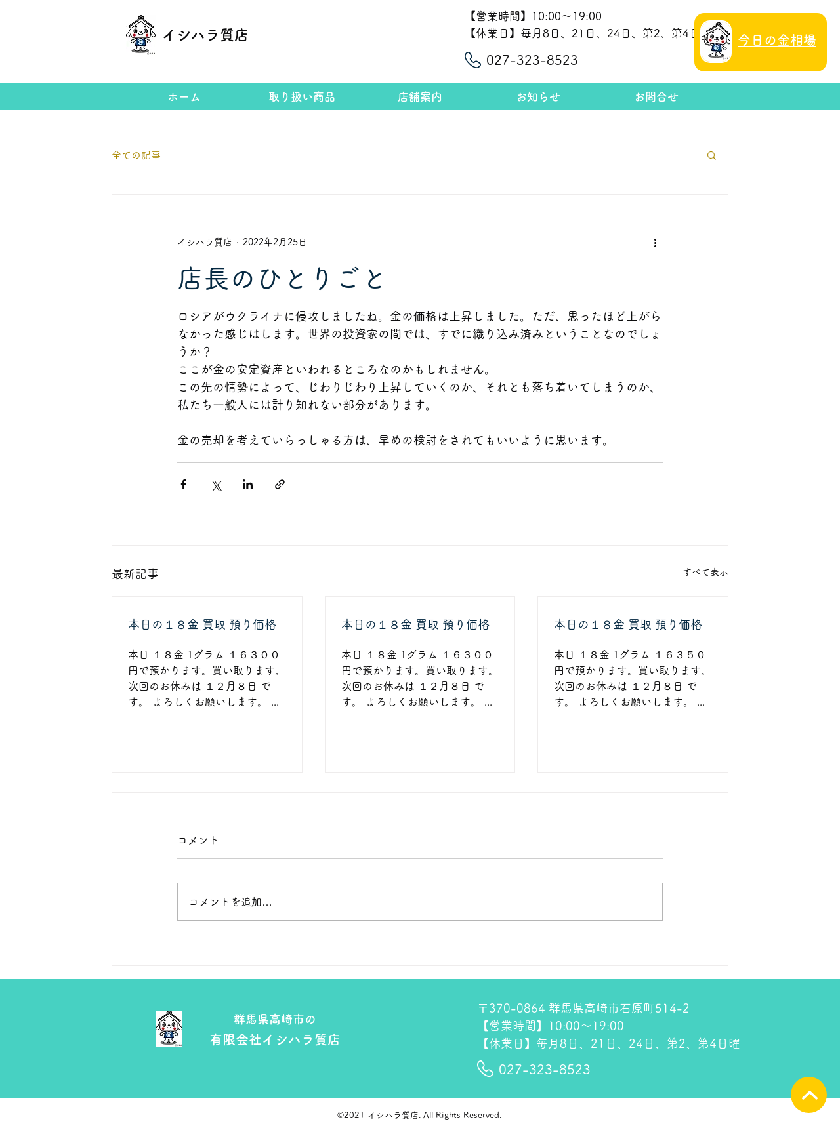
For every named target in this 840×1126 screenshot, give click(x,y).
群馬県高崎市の (275, 1019)
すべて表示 (705, 571)
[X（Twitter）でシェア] (215, 484)
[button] (711, 155)
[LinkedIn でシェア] (248, 484)
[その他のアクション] (655, 242)
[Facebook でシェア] (183, 484)
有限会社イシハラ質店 (275, 1039)
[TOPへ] (809, 1095)
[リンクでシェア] (280, 484)
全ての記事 (136, 155)
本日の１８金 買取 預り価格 (202, 624)
